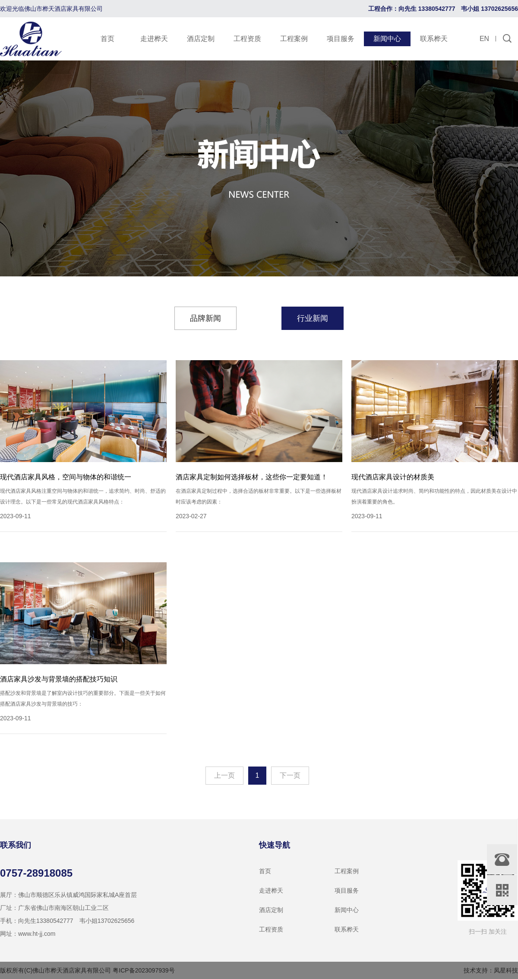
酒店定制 (201, 38)
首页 (107, 38)
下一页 (290, 775)
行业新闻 (312, 318)
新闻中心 (387, 38)
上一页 (224, 775)
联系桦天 (434, 38)
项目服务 (340, 38)
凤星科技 (506, 970)
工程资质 (247, 38)
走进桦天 (154, 38)
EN (484, 38)
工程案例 (294, 38)
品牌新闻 (205, 318)
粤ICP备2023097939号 (143, 970)
